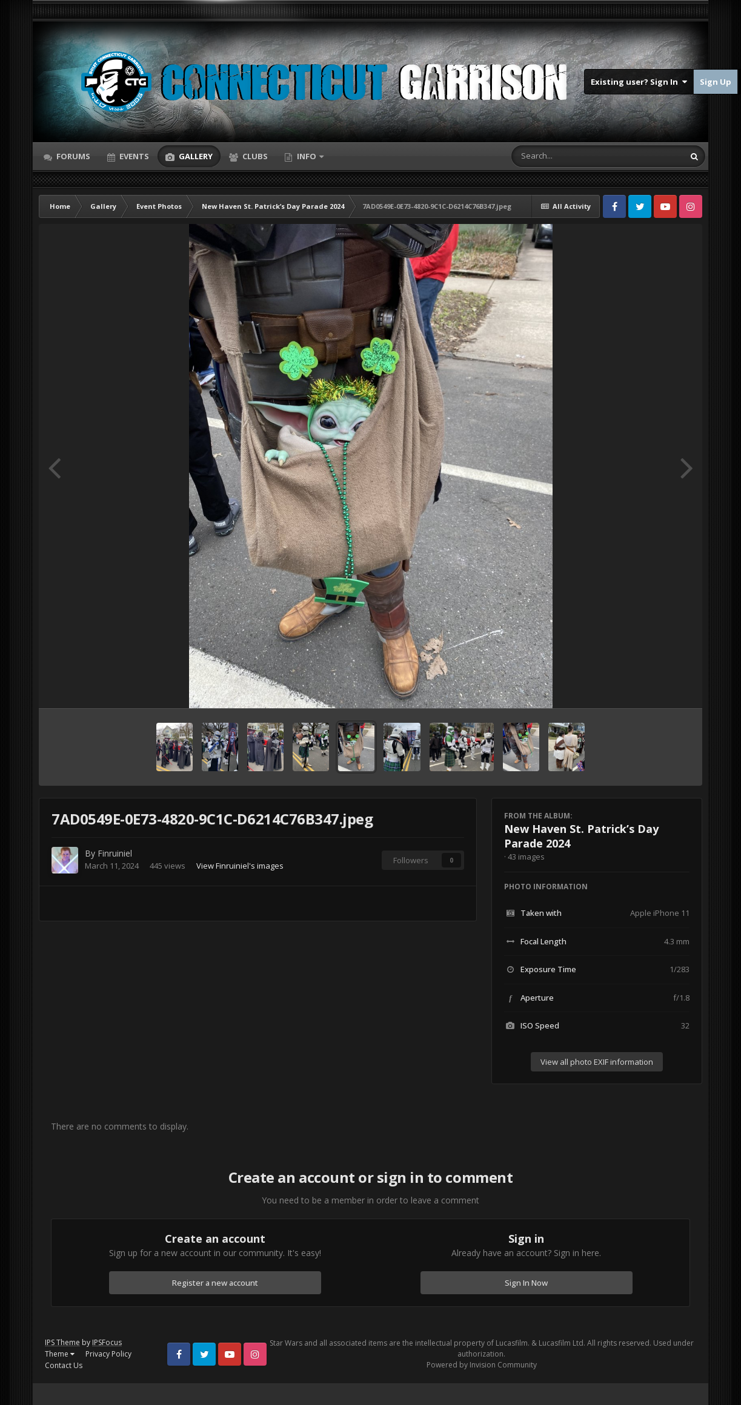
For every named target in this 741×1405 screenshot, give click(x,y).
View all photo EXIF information (596, 1061)
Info (306, 156)
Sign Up (715, 81)
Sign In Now (526, 1282)
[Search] (565, 156)
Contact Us (63, 1365)
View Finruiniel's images (240, 865)
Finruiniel (115, 853)
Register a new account (215, 1282)
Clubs (254, 156)
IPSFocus (107, 1342)
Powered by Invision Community (482, 1365)
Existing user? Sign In (639, 82)
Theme (60, 1354)
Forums (72, 156)
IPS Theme (62, 1342)
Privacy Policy (108, 1354)
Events (133, 156)
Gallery (195, 156)
